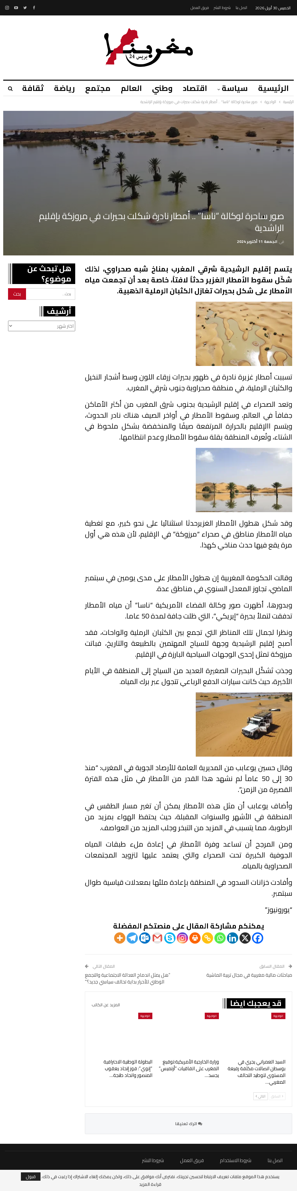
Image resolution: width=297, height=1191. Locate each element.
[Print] (195, 938)
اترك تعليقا (188, 1123)
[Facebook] (257, 938)
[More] (119, 938)
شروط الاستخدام (235, 1160)
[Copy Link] (207, 938)
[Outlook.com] (144, 938)
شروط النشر (222, 7)
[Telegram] (132, 938)
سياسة (234, 88)
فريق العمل (200, 7)
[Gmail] (157, 938)
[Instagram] (182, 938)
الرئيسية (273, 88)
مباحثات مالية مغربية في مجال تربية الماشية (249, 975)
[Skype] (170, 938)
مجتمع (93, 88)
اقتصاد (193, 88)
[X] (245, 938)
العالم (127, 88)
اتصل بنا (241, 7)
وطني (159, 88)
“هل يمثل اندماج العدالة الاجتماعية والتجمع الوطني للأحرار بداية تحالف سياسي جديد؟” (127, 978)
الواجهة (278, 1015)
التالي (261, 1096)
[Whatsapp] (220, 938)
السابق (277, 1096)
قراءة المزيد (150, 1184)
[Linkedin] (232, 938)
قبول (31, 1176)
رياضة (58, 88)
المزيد (26, 88)
